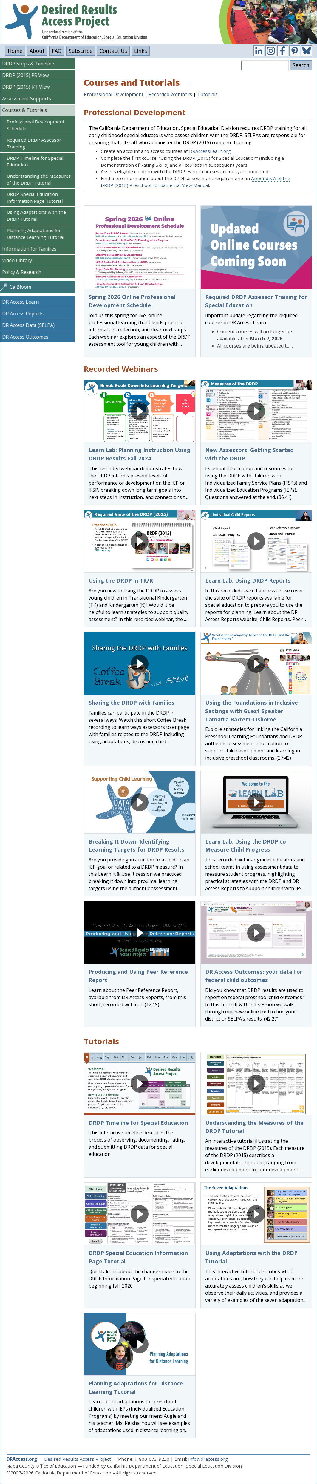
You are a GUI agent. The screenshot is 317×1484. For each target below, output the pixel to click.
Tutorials (207, 94)
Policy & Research (23, 272)
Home (15, 50)
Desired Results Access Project (77, 1459)
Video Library (19, 260)
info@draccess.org (208, 1459)
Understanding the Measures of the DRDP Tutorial (40, 179)
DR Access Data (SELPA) (30, 325)
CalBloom (22, 287)
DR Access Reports (24, 313)
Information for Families (31, 248)
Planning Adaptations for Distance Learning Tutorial (37, 233)
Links (140, 50)
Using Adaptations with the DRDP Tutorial (38, 215)
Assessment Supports (28, 98)
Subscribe (80, 50)
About (37, 50)
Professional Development (113, 94)
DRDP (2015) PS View (27, 75)
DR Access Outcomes (27, 337)
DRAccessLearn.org (210, 151)
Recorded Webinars (170, 94)
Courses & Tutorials (26, 110)
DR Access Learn (22, 302)
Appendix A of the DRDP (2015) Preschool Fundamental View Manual (195, 181)
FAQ (57, 50)
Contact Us (113, 50)
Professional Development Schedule (37, 125)
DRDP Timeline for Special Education (36, 161)
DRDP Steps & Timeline (30, 63)
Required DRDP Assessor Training (35, 143)
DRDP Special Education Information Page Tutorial (36, 197)
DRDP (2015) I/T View (27, 87)
